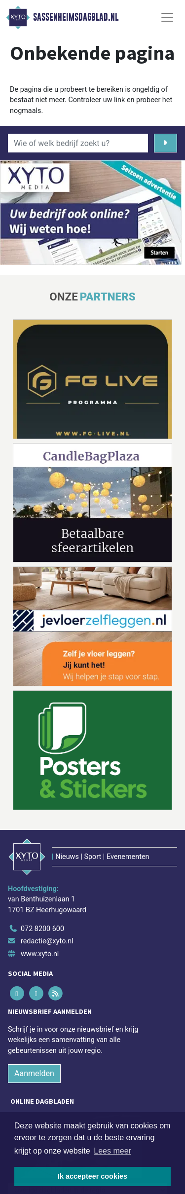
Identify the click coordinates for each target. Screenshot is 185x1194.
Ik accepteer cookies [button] (92, 1176)
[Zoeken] (165, 143)
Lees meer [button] (112, 1151)
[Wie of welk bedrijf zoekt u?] (78, 143)
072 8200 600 (42, 929)
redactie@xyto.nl (47, 941)
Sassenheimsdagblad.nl (75, 17)
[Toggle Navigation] (167, 17)
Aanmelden (34, 1073)
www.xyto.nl (40, 954)
